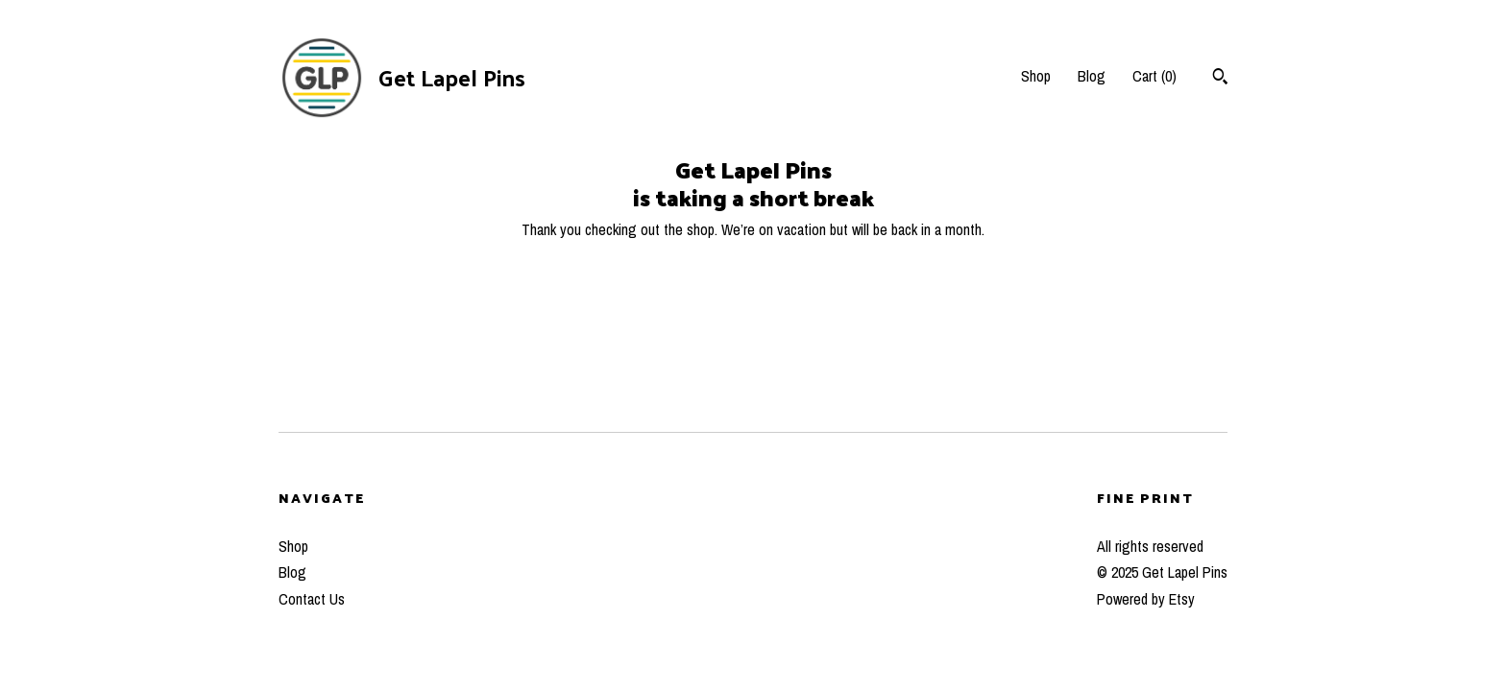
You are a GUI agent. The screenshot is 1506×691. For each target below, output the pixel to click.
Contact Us (312, 598)
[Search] (1220, 78)
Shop (1036, 75)
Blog (1091, 75)
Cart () (1154, 75)
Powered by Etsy (1146, 598)
